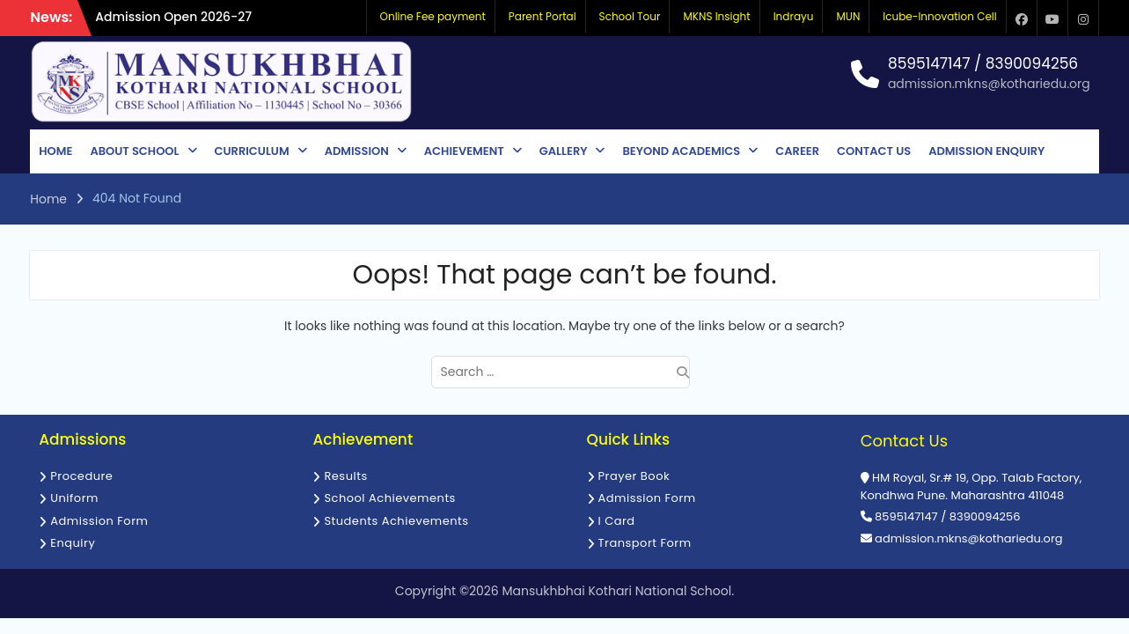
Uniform (74, 498)
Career (797, 151)
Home (55, 151)
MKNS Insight (716, 16)
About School (134, 151)
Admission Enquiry (986, 151)
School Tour (630, 16)
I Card (616, 520)
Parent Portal (542, 16)
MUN (848, 16)
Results (345, 476)
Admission (357, 151)
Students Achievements (396, 520)
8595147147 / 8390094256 (983, 64)
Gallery (563, 151)
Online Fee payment (433, 16)
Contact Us (874, 151)
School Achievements (390, 498)
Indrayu (793, 16)
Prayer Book (634, 476)
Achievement (464, 151)
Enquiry (72, 542)
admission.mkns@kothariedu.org (989, 83)
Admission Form (99, 520)
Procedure (81, 476)
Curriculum (252, 151)
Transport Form (645, 542)
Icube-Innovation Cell (939, 16)
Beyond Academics (681, 151)
